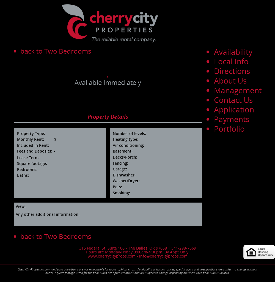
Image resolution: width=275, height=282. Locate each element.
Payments (231, 119)
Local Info (231, 61)
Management (238, 90)
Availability (233, 51)
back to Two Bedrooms (55, 51)
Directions (232, 71)
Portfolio (229, 128)
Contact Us (233, 100)
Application (234, 109)
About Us (230, 80)
